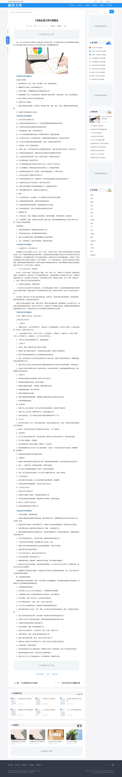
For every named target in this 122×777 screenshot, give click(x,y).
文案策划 (102, 5)
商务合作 (24, 765)
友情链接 (31, 765)
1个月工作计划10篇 (71, 741)
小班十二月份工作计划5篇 (99, 51)
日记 (92, 216)
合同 (92, 212)
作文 (92, 205)
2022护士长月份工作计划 (97, 150)
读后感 (92, 219)
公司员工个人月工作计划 (97, 154)
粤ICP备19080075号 (109, 772)
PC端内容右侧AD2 (100, 95)
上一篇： (17, 683)
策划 (92, 195)
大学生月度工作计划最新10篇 (70, 683)
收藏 (101, 1)
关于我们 (10, 765)
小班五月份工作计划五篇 (24, 698)
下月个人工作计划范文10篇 (106, 117)
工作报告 (86, 5)
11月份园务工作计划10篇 (98, 58)
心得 (92, 251)
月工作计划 (29, 12)
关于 (92, 230)
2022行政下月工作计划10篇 (98, 147)
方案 (92, 198)
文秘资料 (94, 5)
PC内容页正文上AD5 (46, 34)
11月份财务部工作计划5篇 (29, 683)
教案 (92, 202)
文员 (48, 674)
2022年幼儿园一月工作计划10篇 (99, 143)
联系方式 (17, 765)
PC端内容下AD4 (46, 751)
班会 (92, 223)
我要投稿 (59, 26)
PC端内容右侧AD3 (100, 173)
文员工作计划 (40, 674)
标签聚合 (108, 1)
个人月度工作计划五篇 (48, 709)
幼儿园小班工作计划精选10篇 (99, 129)
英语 (92, 209)
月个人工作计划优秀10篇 (74, 709)
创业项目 (93, 255)
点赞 (65, 26)
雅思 (92, 237)
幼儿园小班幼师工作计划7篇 (74, 699)
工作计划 (71, 5)
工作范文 (18, 12)
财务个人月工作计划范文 (98, 72)
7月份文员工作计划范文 (97, 136)
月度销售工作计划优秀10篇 (25, 709)
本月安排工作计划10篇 (48, 698)
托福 (92, 244)
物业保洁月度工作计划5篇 (98, 157)
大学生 (92, 248)
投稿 (96, 1)
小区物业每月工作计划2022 (18, 741)
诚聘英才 (38, 765)
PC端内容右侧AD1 (100, 26)
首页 (13, 12)
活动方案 (109, 5)
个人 (92, 226)
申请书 (92, 234)
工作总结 (79, 5)
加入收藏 (52, 26)
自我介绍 (93, 241)
